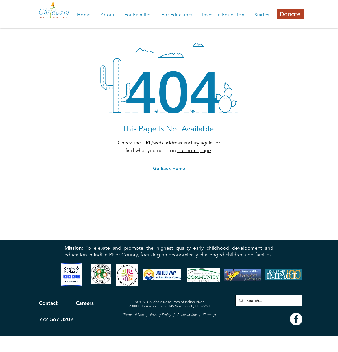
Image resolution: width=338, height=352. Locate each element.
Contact (48, 303)
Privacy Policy (160, 314)
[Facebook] (296, 319)
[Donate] (290, 14)
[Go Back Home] (169, 168)
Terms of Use (134, 314)
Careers (85, 303)
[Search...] (268, 300)
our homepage (194, 150)
